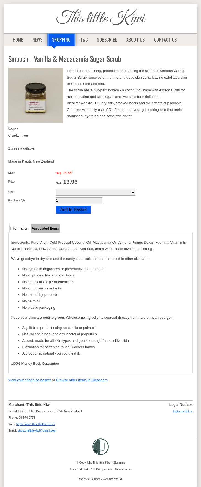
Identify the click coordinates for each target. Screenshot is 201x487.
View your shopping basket (29, 380)
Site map (119, 462)
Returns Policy (183, 411)
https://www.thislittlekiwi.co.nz (35, 424)
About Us (135, 39)
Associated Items (45, 228)
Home (18, 39)
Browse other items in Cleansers (82, 380)
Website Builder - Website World (100, 479)
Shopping (61, 39)
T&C (84, 39)
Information (19, 228)
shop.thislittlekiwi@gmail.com (37, 430)
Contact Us (165, 39)
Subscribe (107, 39)
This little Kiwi (100, 19)
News (37, 39)
